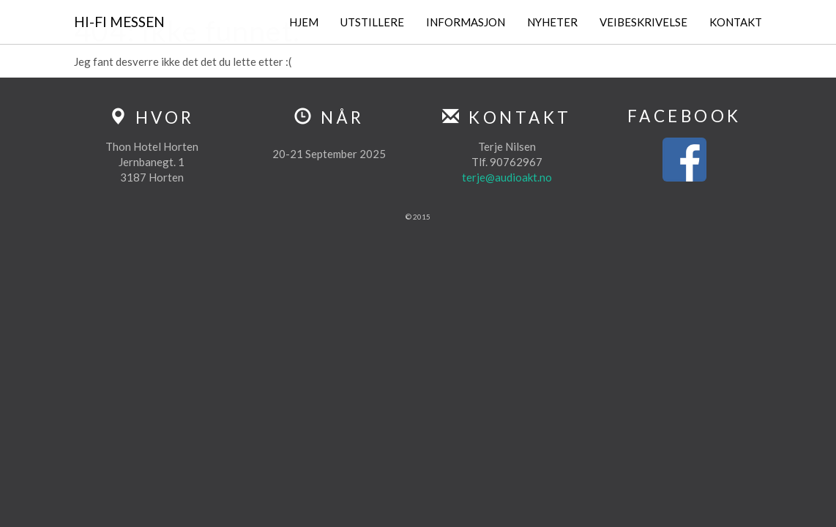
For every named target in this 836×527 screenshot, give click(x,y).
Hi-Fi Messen (119, 21)
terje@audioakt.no (507, 177)
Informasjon (465, 22)
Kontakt (735, 22)
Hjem (303, 22)
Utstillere (372, 22)
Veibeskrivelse (643, 22)
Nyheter (552, 22)
